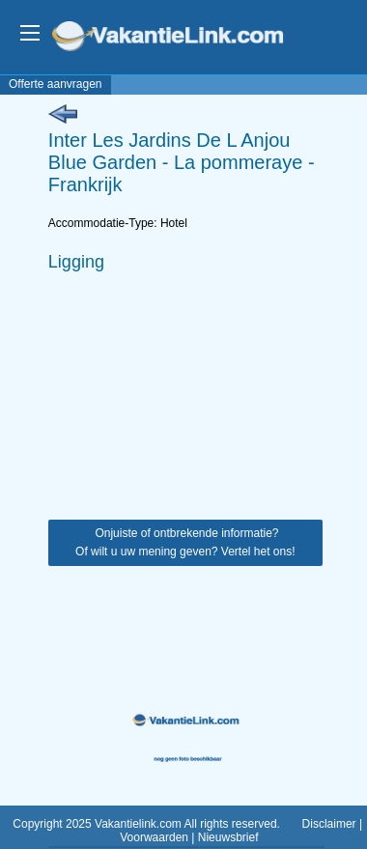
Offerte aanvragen (55, 84)
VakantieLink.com (181, 38)
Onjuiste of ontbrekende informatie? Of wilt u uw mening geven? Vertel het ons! (185, 542)
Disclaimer (329, 824)
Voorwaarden (154, 837)
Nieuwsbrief (228, 837)
